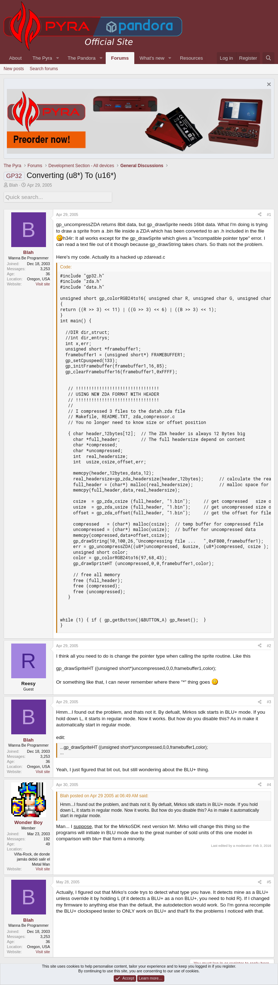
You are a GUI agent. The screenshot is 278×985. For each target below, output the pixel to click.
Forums (120, 58)
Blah (13, 185)
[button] (57, 58)
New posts (14, 68)
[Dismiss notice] (268, 85)
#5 (269, 881)
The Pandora (82, 58)
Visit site (43, 283)
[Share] (259, 213)
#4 (269, 783)
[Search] (268, 58)
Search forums (44, 68)
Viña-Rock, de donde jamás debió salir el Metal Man (32, 858)
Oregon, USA (38, 278)
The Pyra (42, 58)
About (15, 58)
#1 (269, 213)
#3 (269, 701)
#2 (269, 644)
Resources (191, 58)
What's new (152, 58)
